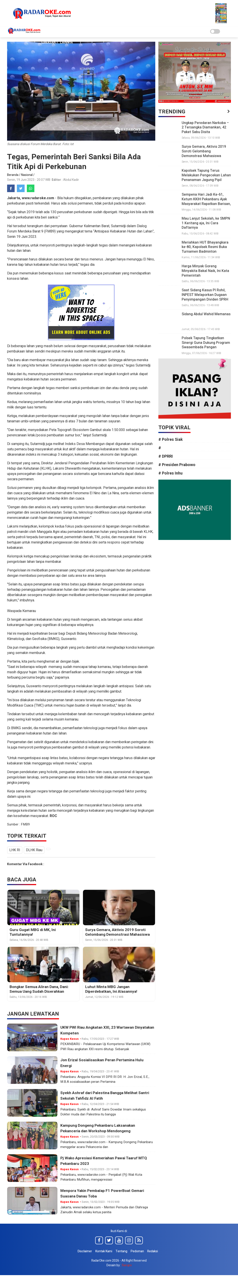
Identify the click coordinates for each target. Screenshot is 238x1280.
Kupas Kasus (58, 32)
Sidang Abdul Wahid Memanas (206, 314)
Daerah (99, 32)
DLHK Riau (35, 850)
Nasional (81, 32)
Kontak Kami (104, 1251)
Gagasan (48, 42)
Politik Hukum (145, 32)
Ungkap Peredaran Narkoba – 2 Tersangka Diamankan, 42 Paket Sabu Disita (205, 127)
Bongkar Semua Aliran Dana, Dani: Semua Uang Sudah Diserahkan (38, 989)
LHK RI (14, 850)
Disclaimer (85, 1251)
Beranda (12, 175)
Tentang (121, 1251)
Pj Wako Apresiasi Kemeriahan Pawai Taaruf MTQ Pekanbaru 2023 (105, 1161)
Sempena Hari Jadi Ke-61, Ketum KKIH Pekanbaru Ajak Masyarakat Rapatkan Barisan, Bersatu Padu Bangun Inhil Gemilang (206, 204)
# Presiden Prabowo (179, 465)
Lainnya (66, 42)
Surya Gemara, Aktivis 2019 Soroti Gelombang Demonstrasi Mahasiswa (115, 932)
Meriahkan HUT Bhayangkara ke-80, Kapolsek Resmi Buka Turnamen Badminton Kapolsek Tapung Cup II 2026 (205, 249)
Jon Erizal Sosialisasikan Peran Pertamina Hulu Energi (104, 1063)
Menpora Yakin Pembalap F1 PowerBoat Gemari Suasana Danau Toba (104, 1194)
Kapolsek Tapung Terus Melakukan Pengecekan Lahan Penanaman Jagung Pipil (206, 175)
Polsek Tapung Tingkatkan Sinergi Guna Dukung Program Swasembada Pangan (206, 342)
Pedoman (137, 1251)
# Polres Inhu (173, 473)
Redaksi (153, 1251)
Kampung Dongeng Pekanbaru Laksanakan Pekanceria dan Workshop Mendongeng (99, 1128)
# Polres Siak (173, 440)
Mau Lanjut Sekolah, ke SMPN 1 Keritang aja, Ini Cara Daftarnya (206, 223)
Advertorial (194, 32)
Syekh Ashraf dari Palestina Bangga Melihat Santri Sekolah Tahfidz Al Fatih (106, 1096)
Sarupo (127, 1265)
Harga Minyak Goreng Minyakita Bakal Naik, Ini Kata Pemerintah (205, 271)
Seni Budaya (119, 32)
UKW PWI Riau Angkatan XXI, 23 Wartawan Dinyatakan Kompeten (98, 1031)
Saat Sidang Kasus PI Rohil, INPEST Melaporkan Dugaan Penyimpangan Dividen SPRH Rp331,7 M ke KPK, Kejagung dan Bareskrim (205, 299)
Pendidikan (171, 32)
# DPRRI (168, 456)
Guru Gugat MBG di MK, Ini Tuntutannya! (43, 930)
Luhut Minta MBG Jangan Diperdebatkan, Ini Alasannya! (119, 989)
